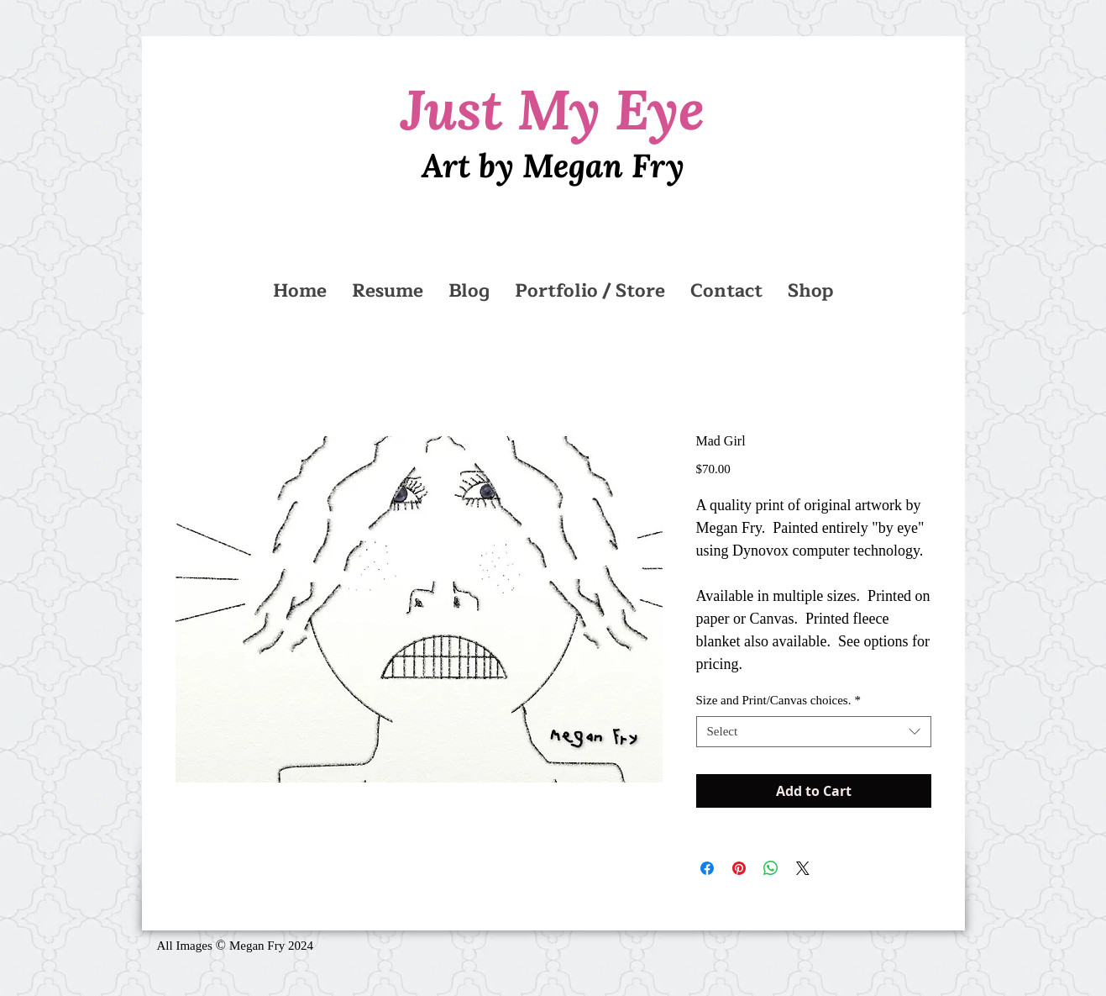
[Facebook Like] (511, 953)
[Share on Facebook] (707, 868)
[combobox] (813, 732)
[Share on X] (803, 868)
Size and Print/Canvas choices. (778, 700)
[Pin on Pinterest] (739, 868)
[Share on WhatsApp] (771, 868)
